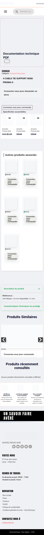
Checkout (6, 501)
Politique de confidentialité (11, 507)
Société (5, 504)
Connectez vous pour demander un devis (20, 93)
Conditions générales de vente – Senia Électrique (19, 510)
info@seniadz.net (8, 523)
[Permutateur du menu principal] (5, 11)
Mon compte (7, 495)
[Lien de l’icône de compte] (40, 3)
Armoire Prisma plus (17, 73)
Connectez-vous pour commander (12, 181)
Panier (5, 498)
